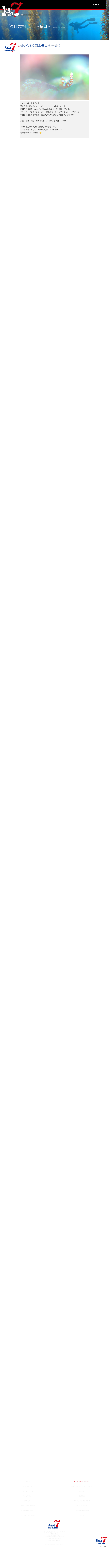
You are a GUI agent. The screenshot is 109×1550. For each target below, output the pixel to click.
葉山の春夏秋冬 (81, 1506)
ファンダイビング (27, 1491)
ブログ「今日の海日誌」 (81, 1482)
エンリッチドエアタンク (81, 1501)
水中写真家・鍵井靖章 (81, 1511)
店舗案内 (82, 1496)
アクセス (27, 1501)
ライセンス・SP (27, 1486)
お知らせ (27, 1482)
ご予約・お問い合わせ (27, 1506)
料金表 (82, 1491)
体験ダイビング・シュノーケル (81, 1486)
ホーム (82, 1515)
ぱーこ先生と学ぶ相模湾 (27, 1515)
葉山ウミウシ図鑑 (27, 1511)
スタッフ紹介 (27, 1496)
